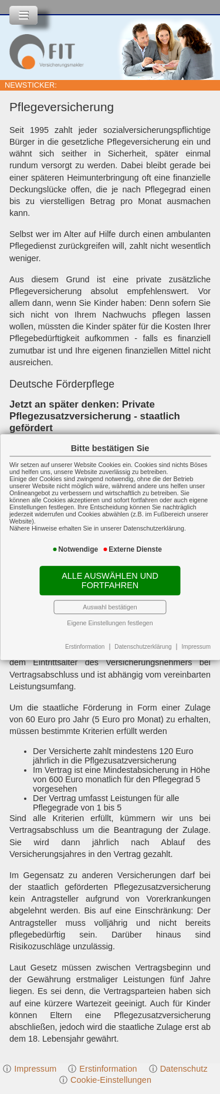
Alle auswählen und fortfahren (110, 580)
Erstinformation (84, 646)
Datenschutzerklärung (142, 646)
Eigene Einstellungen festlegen (110, 622)
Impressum (196, 646)
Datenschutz (184, 1068)
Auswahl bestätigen (110, 607)
